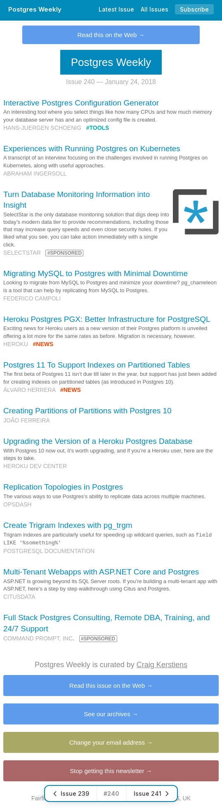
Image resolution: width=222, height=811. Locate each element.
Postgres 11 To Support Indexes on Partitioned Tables (96, 365)
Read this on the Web (107, 34)
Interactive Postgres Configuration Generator (81, 102)
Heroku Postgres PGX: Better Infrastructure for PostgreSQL (106, 319)
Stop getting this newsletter (107, 770)
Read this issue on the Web (107, 685)
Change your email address (107, 742)
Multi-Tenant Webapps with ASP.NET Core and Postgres (101, 571)
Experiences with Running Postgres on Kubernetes (91, 148)
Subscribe (194, 9)
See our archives (107, 713)
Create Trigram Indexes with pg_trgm (67, 525)
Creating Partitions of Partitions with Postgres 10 (87, 410)
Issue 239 (70, 793)
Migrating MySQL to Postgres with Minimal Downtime (95, 273)
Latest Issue (116, 9)
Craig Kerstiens (162, 665)
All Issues (154, 9)
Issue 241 (152, 793)
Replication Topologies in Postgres (63, 487)
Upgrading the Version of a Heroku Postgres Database (97, 441)
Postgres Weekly (34, 9)
